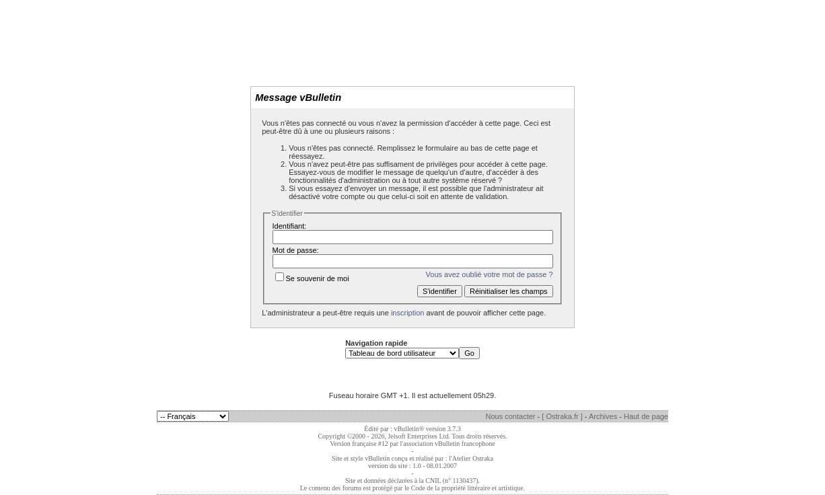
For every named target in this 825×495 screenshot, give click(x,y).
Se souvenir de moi (312, 278)
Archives (603, 416)
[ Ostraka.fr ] (562, 416)
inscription (408, 313)
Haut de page (646, 416)
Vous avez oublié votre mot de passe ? (489, 274)
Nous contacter (511, 416)
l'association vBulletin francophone (447, 443)
